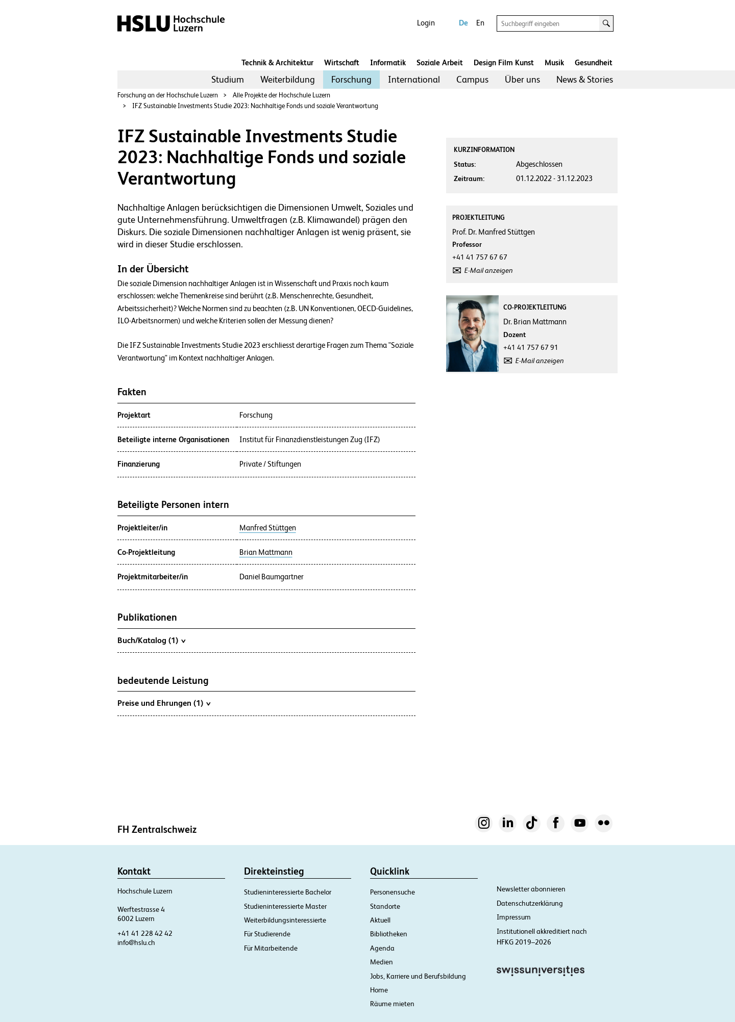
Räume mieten (392, 1004)
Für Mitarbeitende (271, 948)
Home (379, 990)
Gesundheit (593, 62)
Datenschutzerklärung (530, 903)
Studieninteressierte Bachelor (287, 892)
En (480, 22)
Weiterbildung (287, 79)
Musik (554, 62)
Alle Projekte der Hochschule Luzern (281, 95)
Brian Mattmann (265, 552)
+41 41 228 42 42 (145, 933)
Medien (381, 962)
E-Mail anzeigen (488, 270)
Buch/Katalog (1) (151, 640)
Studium (227, 79)
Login (426, 22)
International (414, 79)
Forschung (351, 79)
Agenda (382, 948)
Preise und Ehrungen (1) (163, 703)
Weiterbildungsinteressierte (285, 920)
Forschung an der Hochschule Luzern (167, 95)
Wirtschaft (341, 62)
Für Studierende (267, 934)
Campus (472, 79)
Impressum (514, 917)
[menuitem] (227, 79)
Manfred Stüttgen (267, 528)
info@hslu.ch (136, 942)
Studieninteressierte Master (285, 906)
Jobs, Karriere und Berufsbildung (418, 976)
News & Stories (584, 79)
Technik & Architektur (277, 62)
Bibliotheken (388, 934)
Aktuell (380, 920)
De (463, 22)
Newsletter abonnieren (531, 889)
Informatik (388, 62)
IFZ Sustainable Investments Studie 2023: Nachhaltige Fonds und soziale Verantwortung (255, 106)
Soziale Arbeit (439, 62)
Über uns (522, 79)
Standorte (385, 906)
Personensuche (392, 892)
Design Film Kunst (504, 62)
